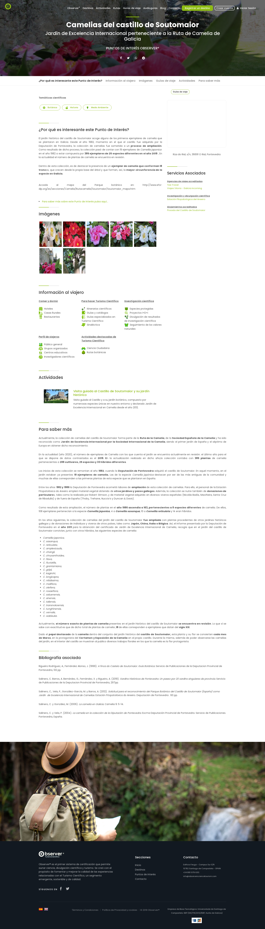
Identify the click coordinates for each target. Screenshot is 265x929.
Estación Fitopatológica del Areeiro (186, 199)
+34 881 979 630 (191, 872)
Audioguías (150, 8)
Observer (73, 8)
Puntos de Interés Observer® (132, 48)
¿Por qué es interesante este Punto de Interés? (70, 81)
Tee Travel (173, 184)
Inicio (138, 865)
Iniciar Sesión (246, 8)
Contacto (174, 8)
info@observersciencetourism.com (199, 876)
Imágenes (146, 81)
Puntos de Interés (145, 874)
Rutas (116, 8)
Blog (163, 8)
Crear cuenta (224, 8)
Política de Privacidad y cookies (119, 910)
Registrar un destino (197, 8)
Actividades (103, 8)
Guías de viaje (132, 8)
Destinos (88, 8)
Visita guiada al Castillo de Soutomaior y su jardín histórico (111, 393)
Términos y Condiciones (85, 910)
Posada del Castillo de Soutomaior (186, 210)
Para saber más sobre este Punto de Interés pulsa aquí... (75, 201)
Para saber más (209, 81)
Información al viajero (121, 81)
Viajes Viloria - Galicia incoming (184, 188)
